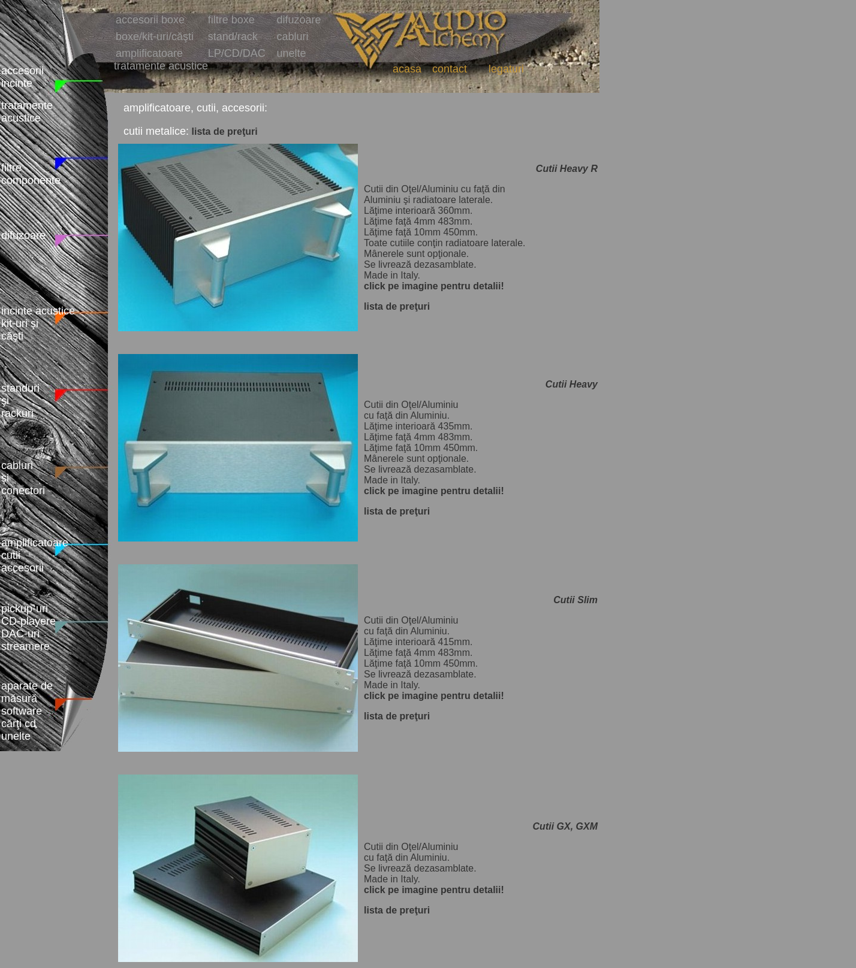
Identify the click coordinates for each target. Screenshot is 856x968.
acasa (407, 69)
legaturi (506, 69)
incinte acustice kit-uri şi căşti (38, 323)
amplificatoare (149, 53)
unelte (291, 53)
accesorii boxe (150, 20)
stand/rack (233, 37)
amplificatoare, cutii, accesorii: (195, 108)
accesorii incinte (22, 77)
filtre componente (31, 174)
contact (449, 69)
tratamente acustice (27, 111)
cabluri (293, 37)
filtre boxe (231, 20)
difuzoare (23, 235)
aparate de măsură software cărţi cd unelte (27, 711)
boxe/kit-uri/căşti (155, 37)
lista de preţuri (225, 131)
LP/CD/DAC (237, 53)
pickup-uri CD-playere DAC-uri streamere (28, 627)
